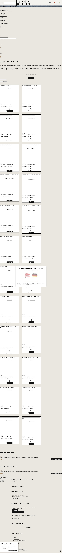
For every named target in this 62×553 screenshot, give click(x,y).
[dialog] (9, 547)
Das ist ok (15, 550)
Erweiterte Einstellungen (4, 548)
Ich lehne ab (10, 550)
